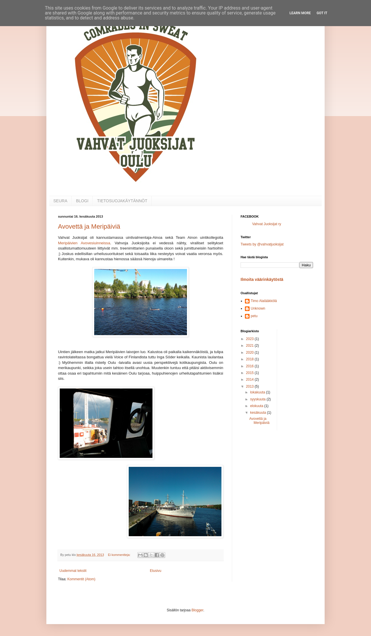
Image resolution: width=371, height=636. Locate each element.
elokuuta (257, 406)
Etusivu (155, 571)
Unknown (258, 308)
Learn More (300, 13)
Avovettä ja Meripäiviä (89, 226)
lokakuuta (258, 392)
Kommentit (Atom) (81, 579)
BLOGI (82, 200)
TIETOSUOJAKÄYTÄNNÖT (122, 200)
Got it (322, 13)
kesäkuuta (258, 413)
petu (254, 316)
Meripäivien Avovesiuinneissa (84, 243)
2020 (250, 352)
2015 (250, 373)
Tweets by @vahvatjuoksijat (262, 244)
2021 (250, 346)
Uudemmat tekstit (72, 571)
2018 (250, 359)
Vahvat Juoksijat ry (266, 224)
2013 (250, 386)
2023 (250, 339)
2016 (250, 366)
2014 (250, 379)
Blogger (197, 610)
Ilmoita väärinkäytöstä (262, 279)
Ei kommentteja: (119, 554)
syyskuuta (258, 399)
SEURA (60, 200)
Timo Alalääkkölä (264, 301)
